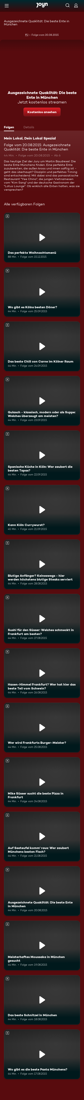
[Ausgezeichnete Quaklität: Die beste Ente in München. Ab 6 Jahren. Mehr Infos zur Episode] (42, 891)
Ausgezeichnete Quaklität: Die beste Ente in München (36, 22)
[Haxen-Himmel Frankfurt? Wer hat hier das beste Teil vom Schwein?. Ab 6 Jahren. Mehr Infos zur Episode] (42, 673)
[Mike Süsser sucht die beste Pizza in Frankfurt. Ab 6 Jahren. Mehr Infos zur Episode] (42, 782)
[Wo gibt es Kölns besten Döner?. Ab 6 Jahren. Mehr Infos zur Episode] (42, 292)
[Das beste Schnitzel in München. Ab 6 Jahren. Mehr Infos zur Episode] (42, 1000)
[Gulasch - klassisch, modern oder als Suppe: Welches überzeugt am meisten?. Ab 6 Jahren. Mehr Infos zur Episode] (42, 401)
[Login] (76, 5)
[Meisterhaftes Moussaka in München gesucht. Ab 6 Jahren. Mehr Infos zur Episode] (42, 945)
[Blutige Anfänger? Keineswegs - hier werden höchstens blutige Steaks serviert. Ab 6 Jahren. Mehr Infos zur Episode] (42, 564)
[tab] (10, 127)
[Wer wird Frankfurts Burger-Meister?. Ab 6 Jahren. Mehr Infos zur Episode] (42, 727)
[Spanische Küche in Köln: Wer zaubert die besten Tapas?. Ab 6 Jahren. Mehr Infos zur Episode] (42, 455)
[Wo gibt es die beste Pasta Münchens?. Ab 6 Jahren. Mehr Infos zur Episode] (42, 1054)
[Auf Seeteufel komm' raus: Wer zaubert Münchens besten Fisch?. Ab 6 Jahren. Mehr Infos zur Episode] (42, 836)
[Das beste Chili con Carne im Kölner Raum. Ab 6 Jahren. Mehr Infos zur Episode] (42, 346)
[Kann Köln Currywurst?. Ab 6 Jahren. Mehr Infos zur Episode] (42, 510)
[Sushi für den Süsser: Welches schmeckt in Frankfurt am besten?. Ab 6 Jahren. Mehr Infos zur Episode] (42, 619)
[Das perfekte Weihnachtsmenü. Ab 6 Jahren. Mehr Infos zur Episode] (42, 237)
